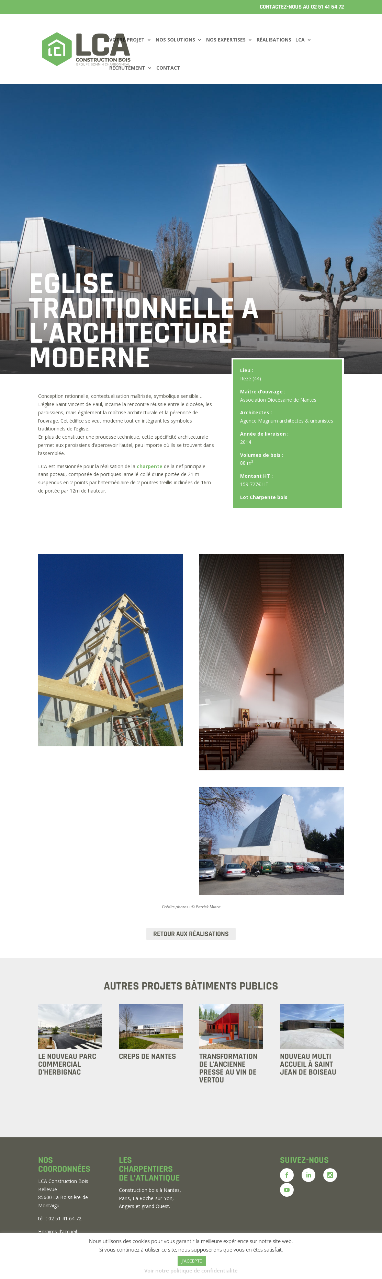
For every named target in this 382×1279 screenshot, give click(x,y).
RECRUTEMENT (127, 68)
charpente (149, 466)
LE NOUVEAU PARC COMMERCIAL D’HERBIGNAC (67, 1064)
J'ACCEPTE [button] (192, 1261)
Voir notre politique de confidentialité (191, 1270)
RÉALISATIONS (274, 40)
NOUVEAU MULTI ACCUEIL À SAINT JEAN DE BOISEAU (308, 1064)
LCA (300, 40)
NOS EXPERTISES (226, 40)
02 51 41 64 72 (327, 7)
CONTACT (168, 68)
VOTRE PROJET (127, 40)
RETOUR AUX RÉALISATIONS (191, 933)
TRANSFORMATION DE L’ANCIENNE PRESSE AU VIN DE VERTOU (228, 1068)
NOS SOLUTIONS (175, 40)
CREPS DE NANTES (147, 1057)
